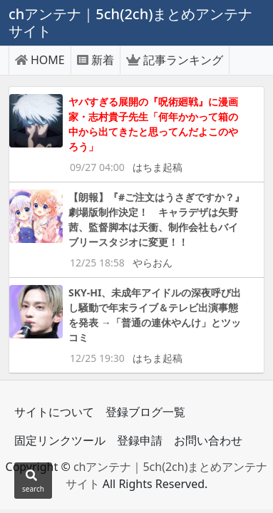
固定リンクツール (59, 440)
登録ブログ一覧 (145, 412)
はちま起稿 (157, 167)
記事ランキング (174, 60)
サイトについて (54, 412)
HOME (40, 60)
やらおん (152, 262)
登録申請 (140, 440)
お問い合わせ (208, 440)
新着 (95, 60)
